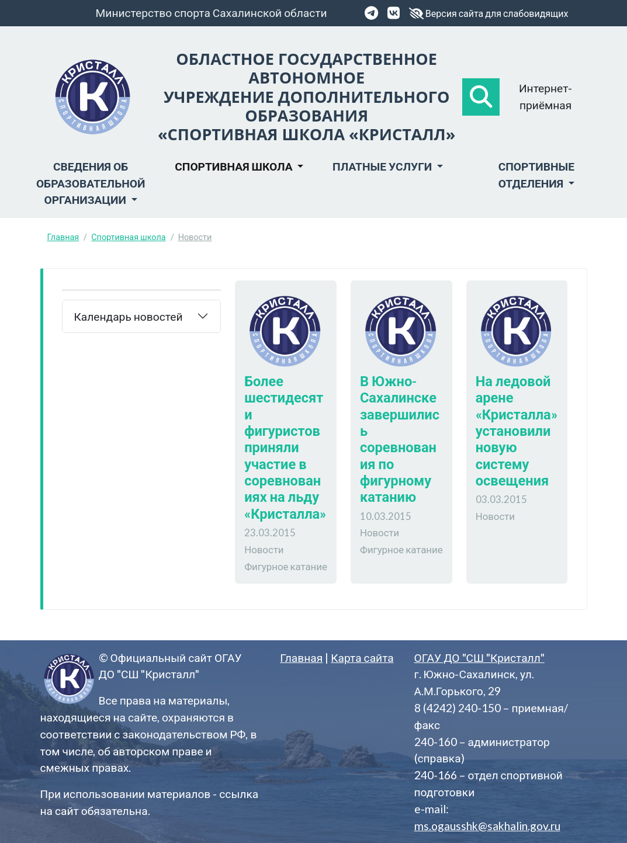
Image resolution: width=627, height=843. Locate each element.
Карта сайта (362, 657)
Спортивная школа (128, 237)
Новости (195, 237)
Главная (63, 237)
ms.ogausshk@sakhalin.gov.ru (487, 825)
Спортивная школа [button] (235, 166)
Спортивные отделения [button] (536, 174)
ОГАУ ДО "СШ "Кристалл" (479, 657)
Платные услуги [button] (383, 166)
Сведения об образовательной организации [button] (90, 183)
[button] (481, 97)
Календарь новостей (128, 316)
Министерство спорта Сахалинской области (211, 12)
